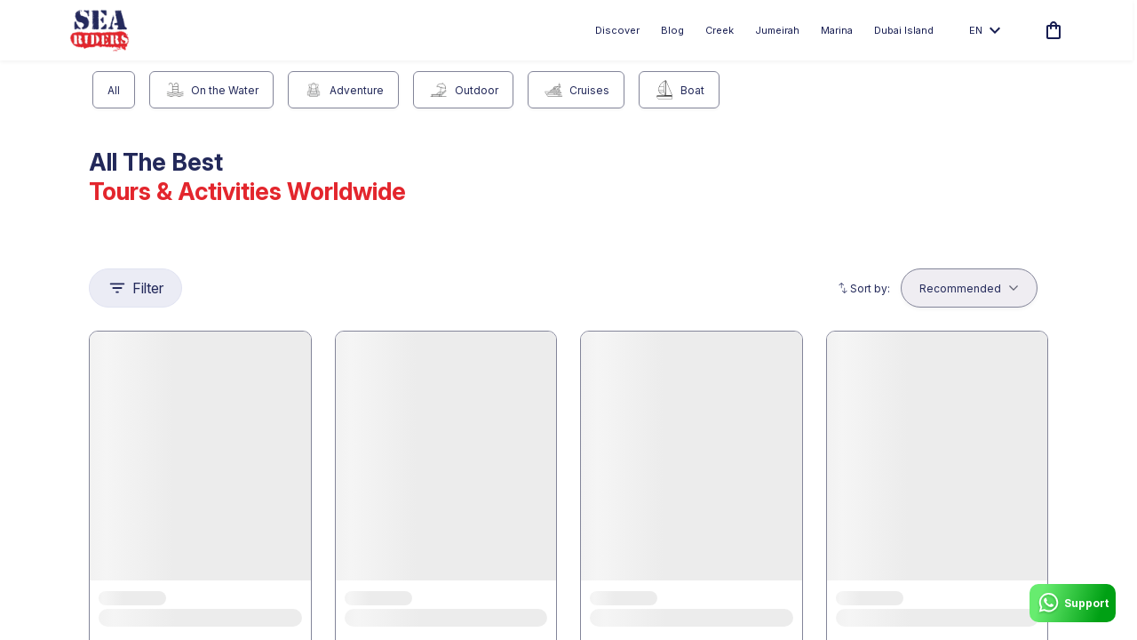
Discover (617, 30)
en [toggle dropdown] (984, 30)
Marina (837, 30)
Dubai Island (904, 30)
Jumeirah (777, 30)
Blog (672, 30)
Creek (719, 30)
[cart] (1050, 30)
